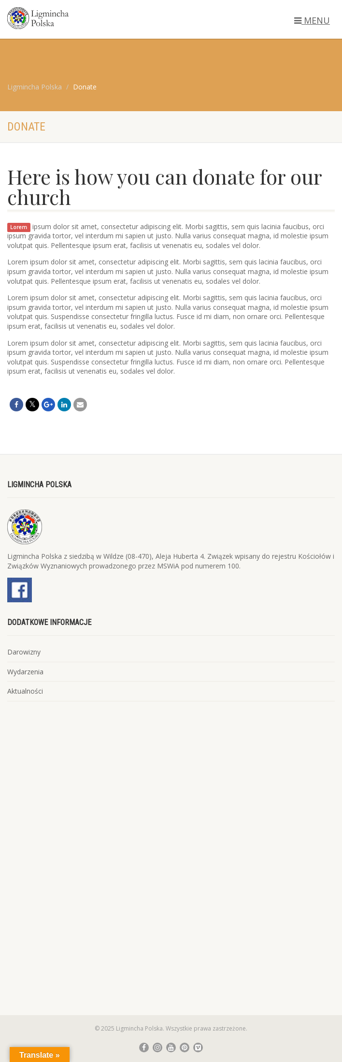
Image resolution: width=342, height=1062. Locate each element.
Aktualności (25, 691)
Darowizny (24, 651)
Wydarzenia (25, 671)
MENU (312, 20)
